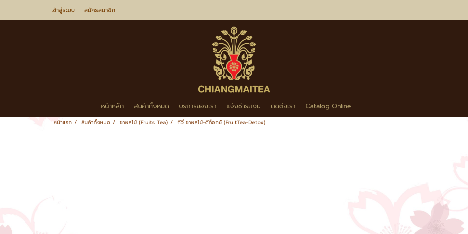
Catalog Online (328, 106)
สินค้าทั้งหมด (151, 106)
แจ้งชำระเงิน (244, 106)
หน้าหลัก (112, 106)
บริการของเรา (197, 106)
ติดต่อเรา (283, 106)
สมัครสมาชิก (99, 10)
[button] (365, 106)
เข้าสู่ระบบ (63, 10)
